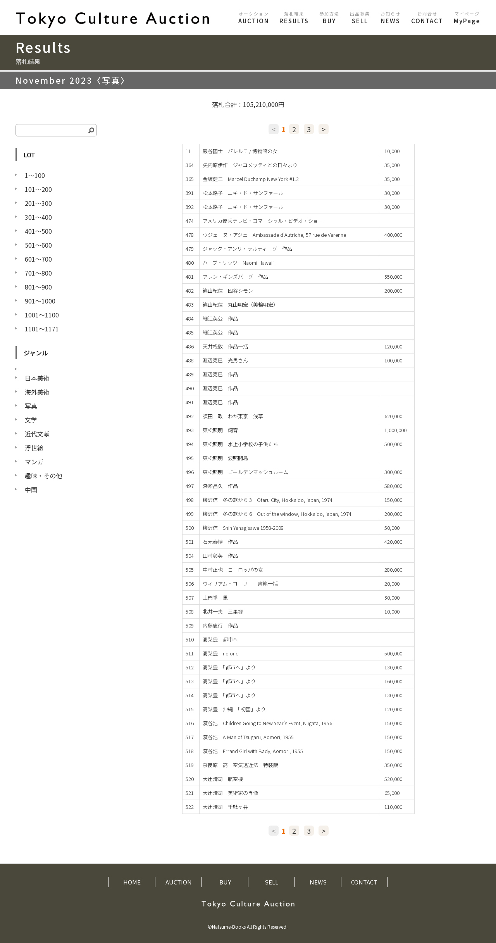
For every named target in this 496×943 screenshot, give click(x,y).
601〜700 (38, 259)
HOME (132, 882)
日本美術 (37, 378)
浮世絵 (34, 447)
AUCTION (253, 17)
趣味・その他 (43, 475)
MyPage (467, 17)
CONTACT (427, 17)
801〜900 (38, 286)
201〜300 (38, 203)
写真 (31, 405)
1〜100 (35, 175)
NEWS (391, 17)
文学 (31, 419)
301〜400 (38, 217)
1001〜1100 (42, 314)
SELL (360, 17)
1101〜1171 (42, 328)
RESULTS (294, 17)
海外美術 (37, 392)
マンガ (34, 461)
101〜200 (38, 189)
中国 (31, 489)
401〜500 (38, 231)
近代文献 (37, 433)
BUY (329, 17)
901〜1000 (40, 300)
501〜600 (38, 245)
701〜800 (38, 273)
